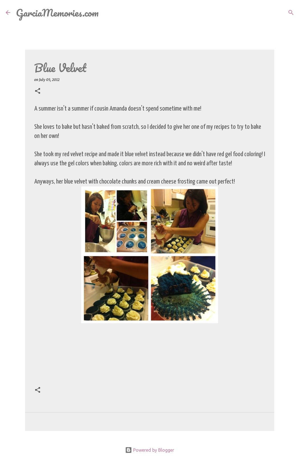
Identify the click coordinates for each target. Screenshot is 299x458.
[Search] (106, 12)
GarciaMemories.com (57, 13)
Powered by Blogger (149, 450)
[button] (37, 91)
